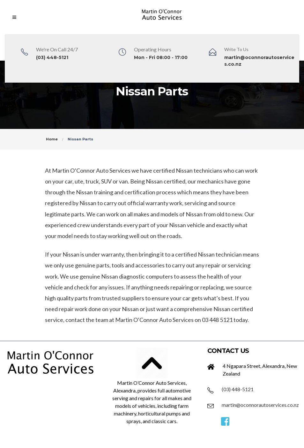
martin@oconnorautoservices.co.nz (260, 405)
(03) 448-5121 (52, 57)
